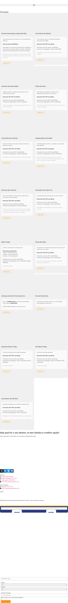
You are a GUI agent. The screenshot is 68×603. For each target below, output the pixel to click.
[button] (34, 5)
